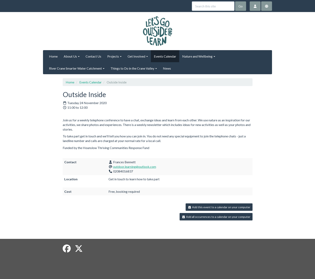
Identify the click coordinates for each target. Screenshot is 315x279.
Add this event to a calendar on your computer (219, 207)
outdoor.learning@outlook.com (134, 166)
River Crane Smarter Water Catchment (76, 68)
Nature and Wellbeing (198, 56)
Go (240, 6)
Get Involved (138, 56)
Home (53, 56)
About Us (72, 56)
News (167, 68)
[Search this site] (213, 6)
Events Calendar (165, 56)
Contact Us (93, 56)
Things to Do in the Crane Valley (133, 68)
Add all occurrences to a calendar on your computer (216, 216)
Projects (114, 56)
